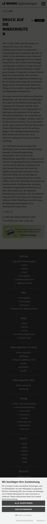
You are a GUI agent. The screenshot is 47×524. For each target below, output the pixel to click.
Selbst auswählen (23, 515)
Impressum (40, 521)
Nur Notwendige (23, 509)
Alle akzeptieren (23, 503)
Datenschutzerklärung (24, 521)
